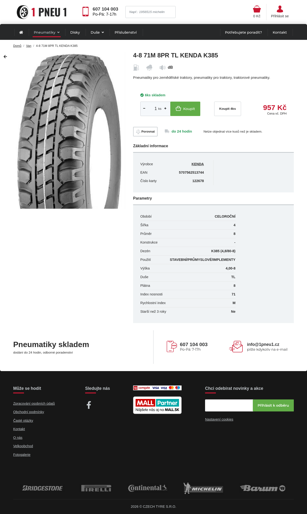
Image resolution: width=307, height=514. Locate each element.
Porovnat (145, 131)
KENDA (198, 164)
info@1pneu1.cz (263, 344)
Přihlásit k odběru (273, 405)
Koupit (185, 108)
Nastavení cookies (219, 419)
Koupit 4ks (227, 108)
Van (28, 46)
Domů (17, 46)
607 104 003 (105, 9)
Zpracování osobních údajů (34, 403)
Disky (75, 32)
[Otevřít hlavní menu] (257, 12)
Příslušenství (126, 32)
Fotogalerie (21, 455)
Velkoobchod (23, 446)
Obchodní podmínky (28, 412)
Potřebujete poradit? (243, 32)
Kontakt (280, 32)
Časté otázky (23, 420)
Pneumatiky (45, 32)
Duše (96, 32)
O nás (17, 438)
